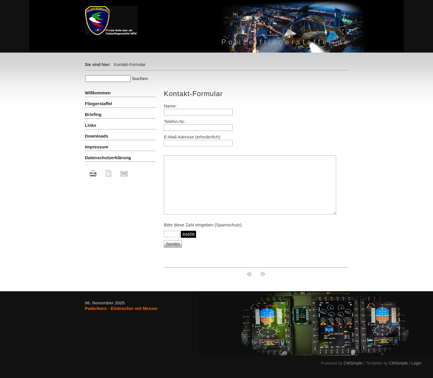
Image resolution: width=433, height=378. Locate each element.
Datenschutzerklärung (108, 157)
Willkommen (98, 92)
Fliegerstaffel (98, 103)
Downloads (96, 135)
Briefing (93, 114)
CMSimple (353, 363)
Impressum (96, 146)
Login (416, 363)
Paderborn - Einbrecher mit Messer (121, 308)
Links (90, 125)
